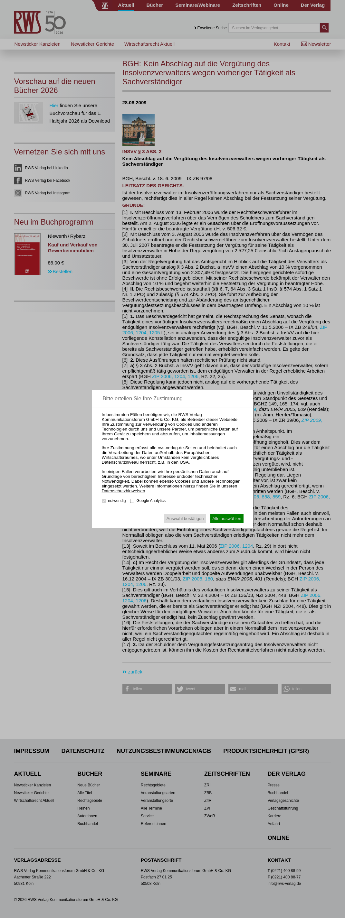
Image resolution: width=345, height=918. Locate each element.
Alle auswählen (226, 518)
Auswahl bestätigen (185, 518)
